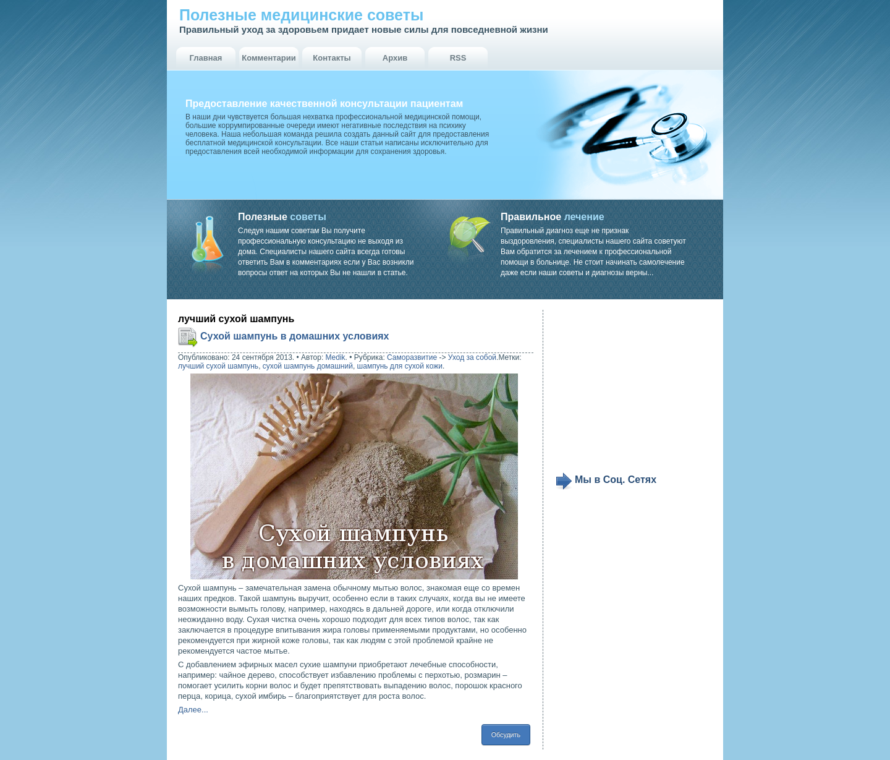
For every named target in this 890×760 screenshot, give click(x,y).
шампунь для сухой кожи (400, 366)
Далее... (193, 709)
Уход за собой (472, 357)
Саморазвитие (412, 357)
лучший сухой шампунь (218, 366)
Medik (335, 357)
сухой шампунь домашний (308, 366)
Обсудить (505, 734)
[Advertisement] (631, 391)
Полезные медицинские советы (301, 14)
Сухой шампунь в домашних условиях (294, 336)
